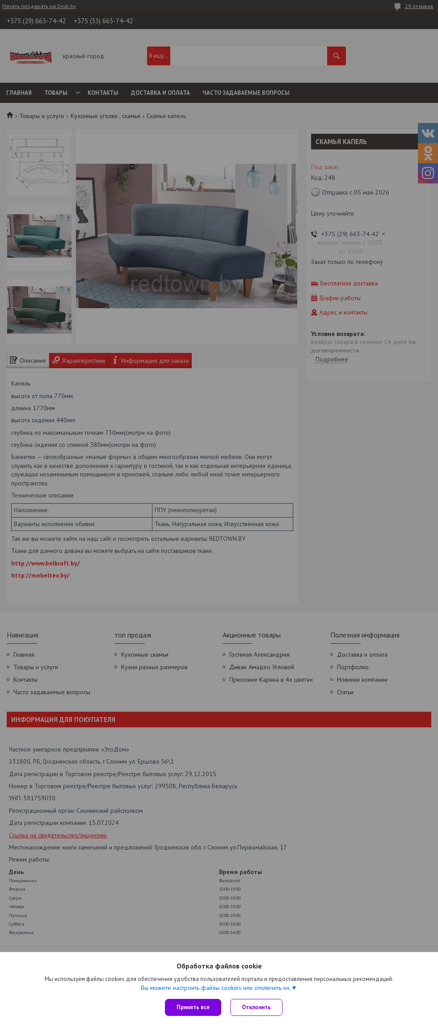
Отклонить (256, 1007)
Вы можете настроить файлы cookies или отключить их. (216, 988)
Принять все (193, 1007)
